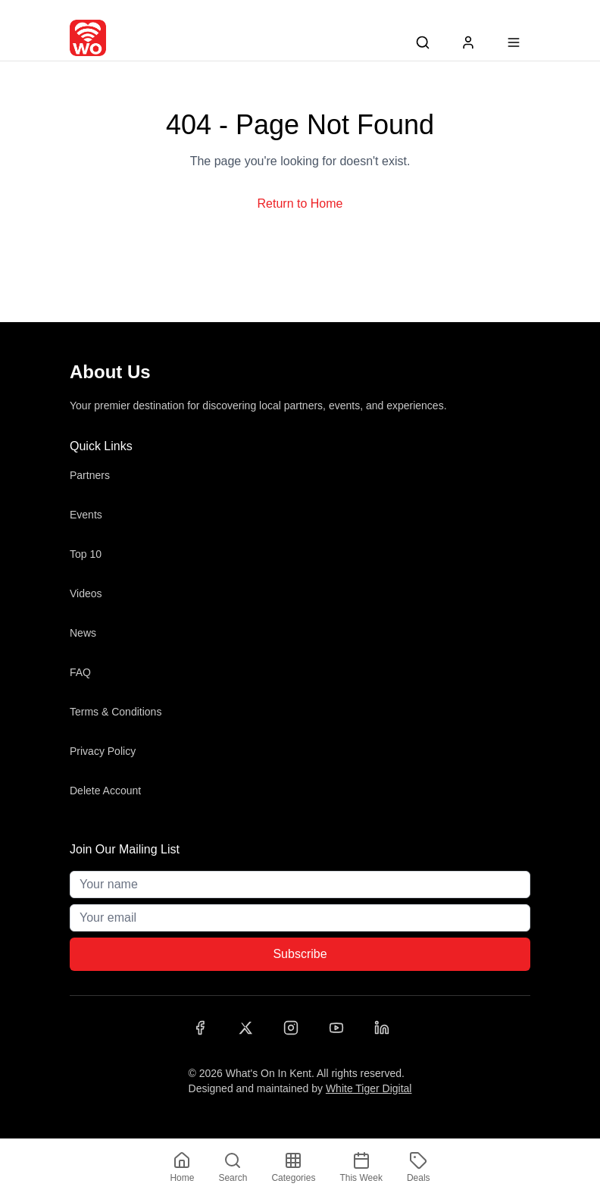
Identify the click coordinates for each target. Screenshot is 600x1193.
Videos (86, 593)
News (83, 633)
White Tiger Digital (369, 1088)
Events (86, 515)
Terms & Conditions (115, 712)
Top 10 (86, 554)
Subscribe (300, 953)
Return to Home (300, 203)
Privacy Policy (103, 751)
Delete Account (105, 790)
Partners (90, 475)
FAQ (80, 672)
